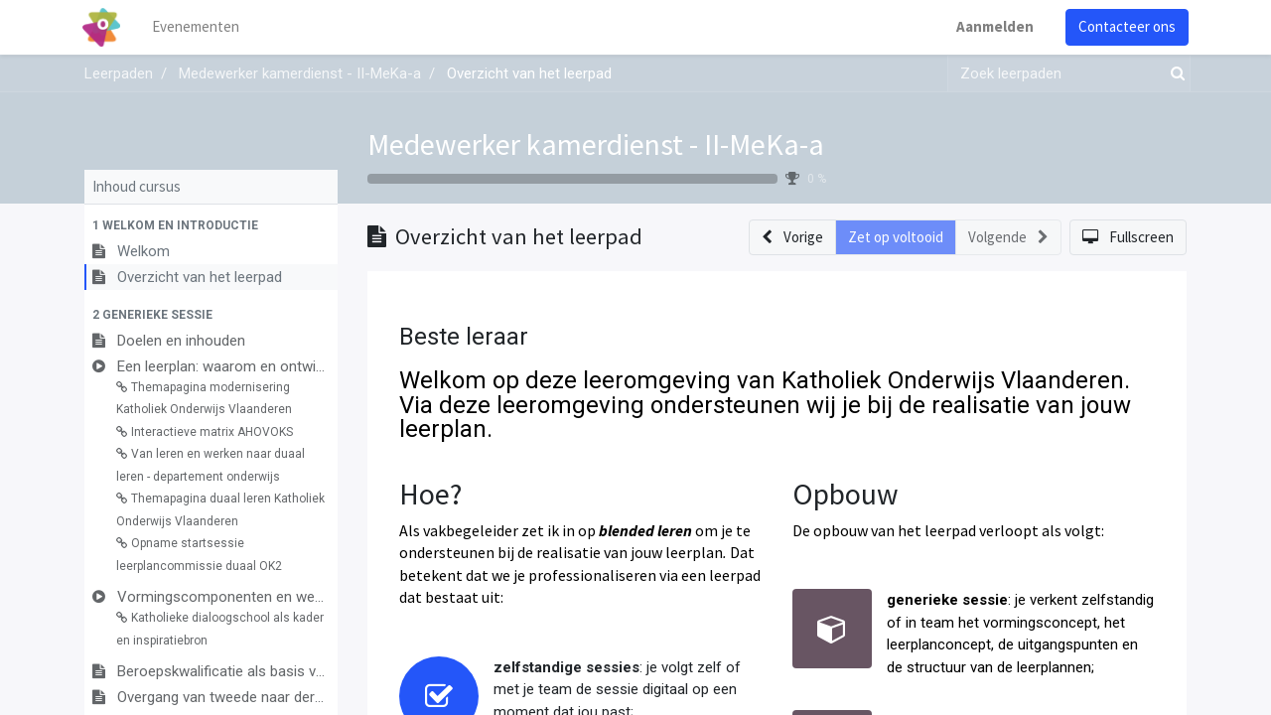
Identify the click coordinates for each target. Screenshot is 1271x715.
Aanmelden (993, 26)
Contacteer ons (1125, 26)
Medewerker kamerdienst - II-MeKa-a (595, 144)
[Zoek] (1174, 74)
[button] (211, 225)
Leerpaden (118, 73)
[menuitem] (198, 27)
